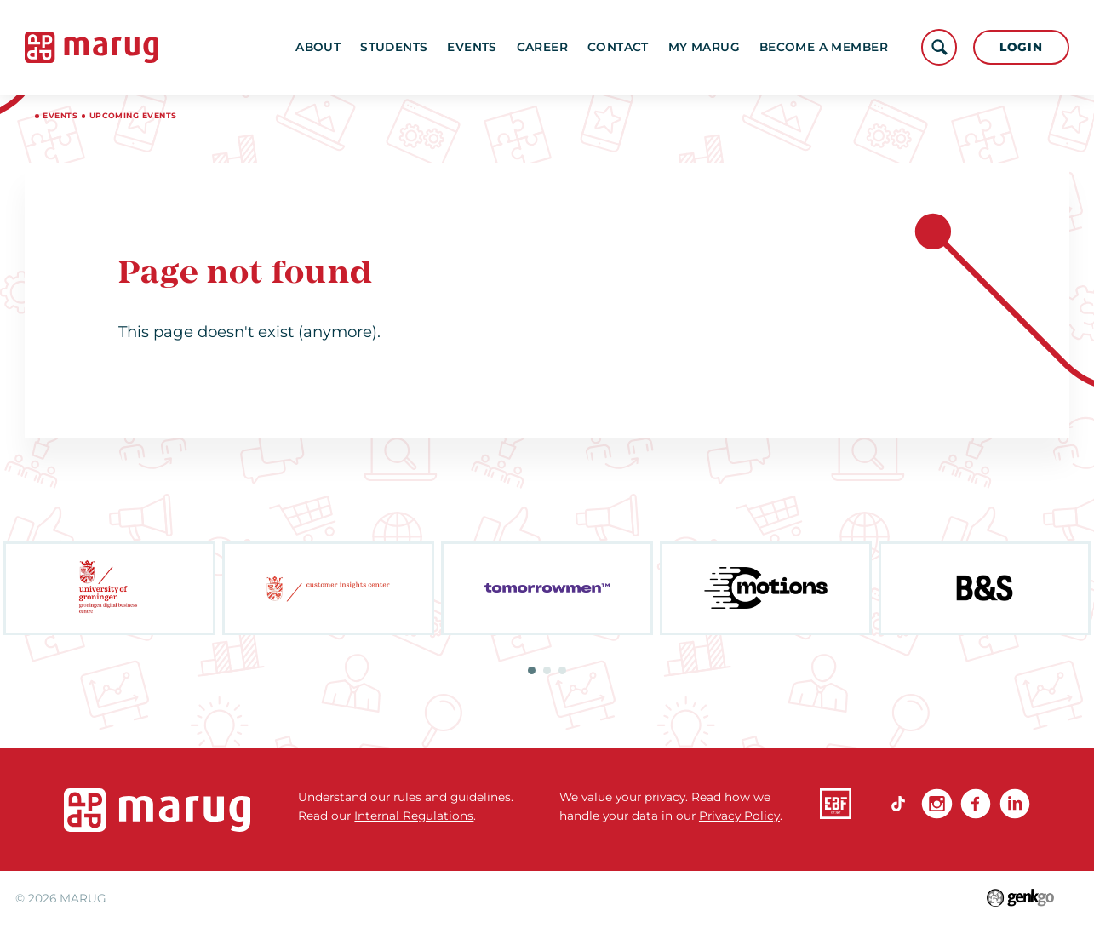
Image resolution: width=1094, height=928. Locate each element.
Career (542, 47)
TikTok (898, 804)
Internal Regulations (413, 815)
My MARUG (704, 47)
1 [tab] (532, 670)
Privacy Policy (739, 815)
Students (393, 47)
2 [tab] (547, 670)
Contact (618, 47)
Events (471, 47)
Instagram (937, 804)
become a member (823, 47)
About (318, 47)
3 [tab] (562, 670)
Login (1020, 47)
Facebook (976, 804)
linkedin (1015, 804)
